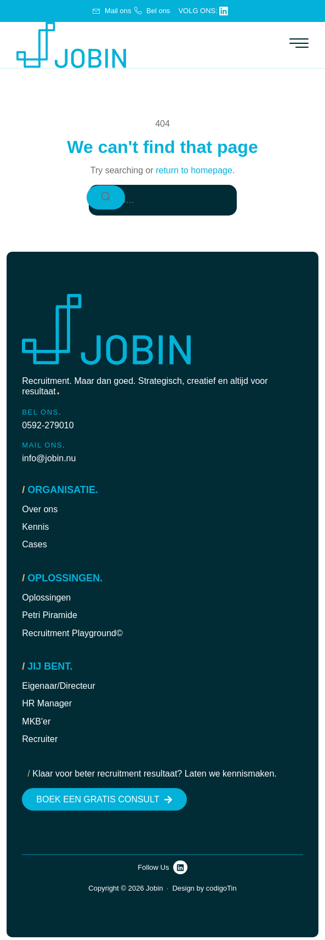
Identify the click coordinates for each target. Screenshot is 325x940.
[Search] (106, 197)
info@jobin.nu (49, 458)
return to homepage (194, 170)
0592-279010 (47, 425)
